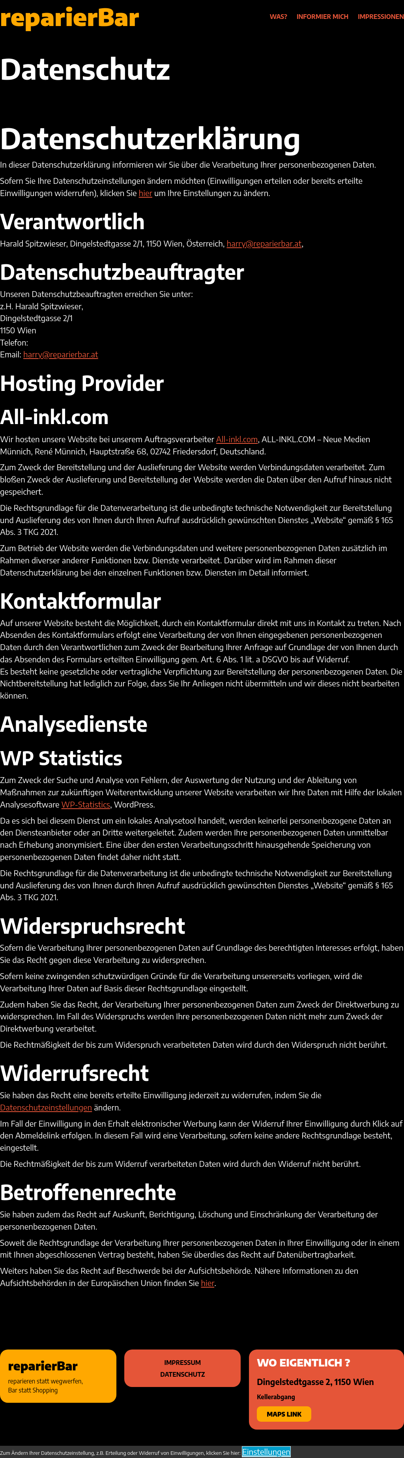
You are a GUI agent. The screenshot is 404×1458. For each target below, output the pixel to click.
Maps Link (284, 1414)
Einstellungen (266, 1452)
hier (145, 193)
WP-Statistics (86, 804)
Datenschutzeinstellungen (46, 1107)
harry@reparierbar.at (264, 243)
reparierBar (69, 16)
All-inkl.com (237, 439)
